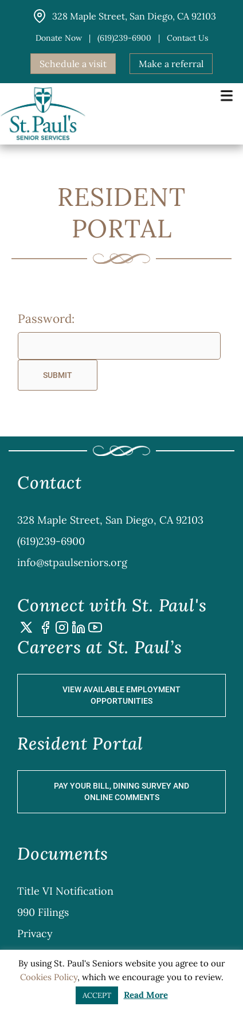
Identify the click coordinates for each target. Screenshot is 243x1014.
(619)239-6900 (51, 541)
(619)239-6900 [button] (124, 38)
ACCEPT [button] (97, 995)
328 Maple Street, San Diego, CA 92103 (110, 519)
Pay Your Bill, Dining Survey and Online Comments (121, 791)
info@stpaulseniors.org (72, 562)
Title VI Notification (65, 891)
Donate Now (59, 38)
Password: (46, 318)
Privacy (35, 933)
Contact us (187, 38)
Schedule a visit (73, 63)
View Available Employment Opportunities (121, 695)
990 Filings (43, 912)
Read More (146, 994)
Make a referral (171, 63)
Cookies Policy (48, 977)
